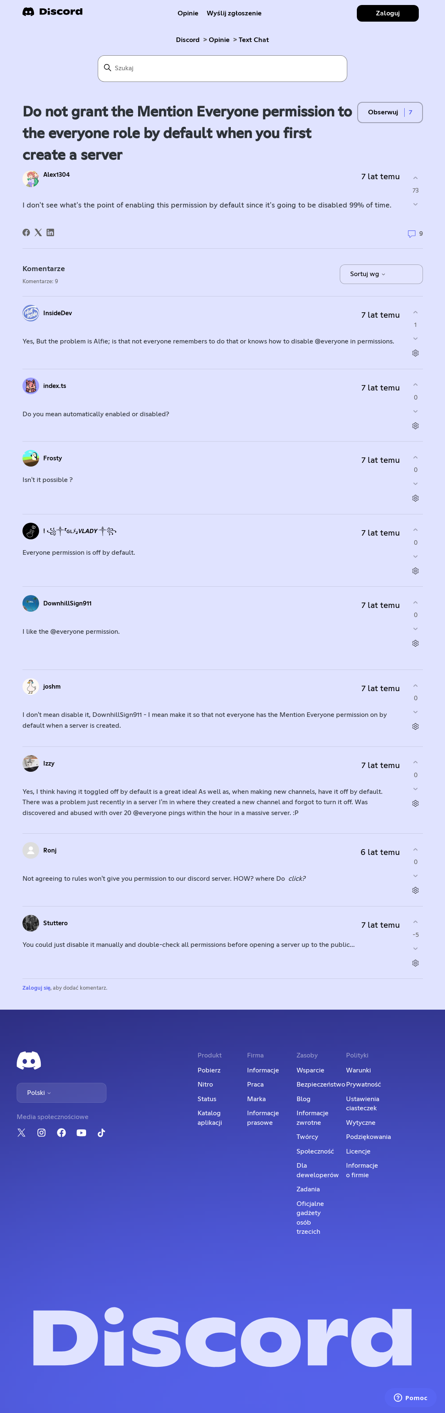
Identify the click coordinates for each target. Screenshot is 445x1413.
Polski (39, 1092)
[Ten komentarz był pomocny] (415, 312)
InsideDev (57, 313)
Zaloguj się (36, 988)
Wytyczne (361, 1122)
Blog (304, 1099)
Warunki (358, 1070)
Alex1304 (56, 175)
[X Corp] (38, 232)
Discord (188, 40)
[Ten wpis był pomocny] (415, 177)
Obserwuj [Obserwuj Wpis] (383, 112)
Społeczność (315, 1151)
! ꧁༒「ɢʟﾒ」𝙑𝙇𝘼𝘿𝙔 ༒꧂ (80, 531)
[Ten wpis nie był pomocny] (415, 204)
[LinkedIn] (50, 232)
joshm (52, 687)
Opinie (188, 13)
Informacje (263, 1070)
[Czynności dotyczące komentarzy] (415, 353)
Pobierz (209, 1070)
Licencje (358, 1151)
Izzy (48, 764)
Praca (255, 1084)
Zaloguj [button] (388, 13)
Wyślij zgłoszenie (234, 13)
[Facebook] (26, 232)
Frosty (52, 458)
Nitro (205, 1084)
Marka (256, 1099)
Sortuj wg (368, 274)
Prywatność (363, 1084)
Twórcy (307, 1137)
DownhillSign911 (67, 603)
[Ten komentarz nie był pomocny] (415, 338)
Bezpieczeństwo (321, 1084)
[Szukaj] (222, 68)
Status (207, 1099)
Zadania (308, 1189)
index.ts (54, 386)
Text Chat (254, 40)
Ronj (50, 850)
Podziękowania (368, 1137)
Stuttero (55, 923)
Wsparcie (310, 1070)
